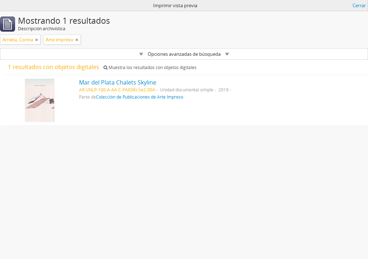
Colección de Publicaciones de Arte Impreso (139, 97)
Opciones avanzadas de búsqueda (184, 54)
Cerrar (359, 5)
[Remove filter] (36, 39)
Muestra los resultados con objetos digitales (150, 67)
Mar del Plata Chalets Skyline (117, 82)
